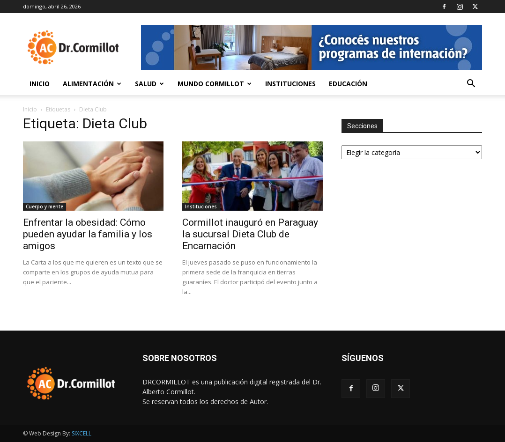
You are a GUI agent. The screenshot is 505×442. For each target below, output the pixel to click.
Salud (149, 83)
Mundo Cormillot (215, 83)
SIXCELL (81, 433)
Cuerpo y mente (44, 206)
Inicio (40, 83)
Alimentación (92, 83)
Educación (348, 83)
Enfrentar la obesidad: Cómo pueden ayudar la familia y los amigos (87, 234)
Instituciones (290, 83)
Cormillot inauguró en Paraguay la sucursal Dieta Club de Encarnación (250, 234)
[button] (471, 84)
